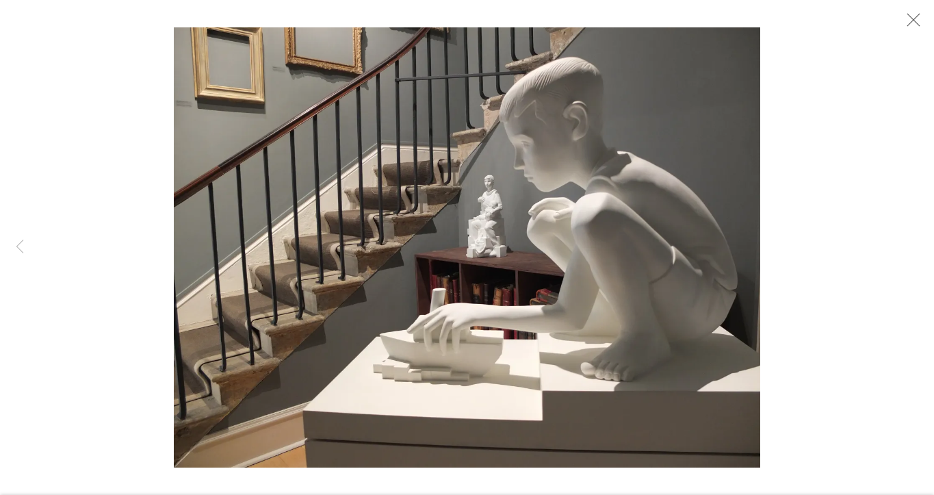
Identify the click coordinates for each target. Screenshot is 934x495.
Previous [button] (20, 247)
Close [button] (910, 24)
